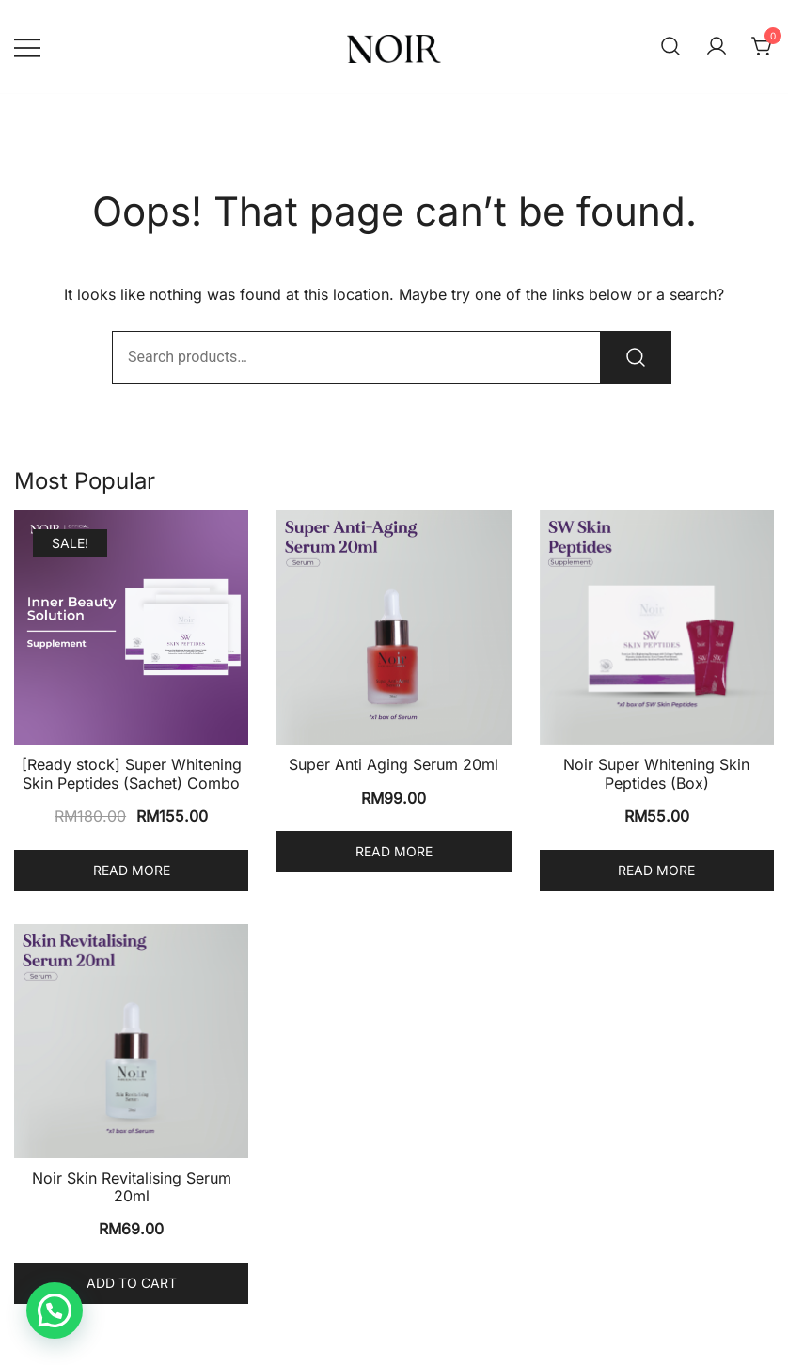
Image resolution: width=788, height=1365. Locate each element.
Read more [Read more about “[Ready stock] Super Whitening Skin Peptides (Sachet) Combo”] (131, 870)
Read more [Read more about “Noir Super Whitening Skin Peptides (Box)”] (656, 870)
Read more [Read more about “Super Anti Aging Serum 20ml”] (394, 851)
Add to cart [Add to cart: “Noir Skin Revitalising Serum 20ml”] (132, 1283)
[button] (54, 1310)
